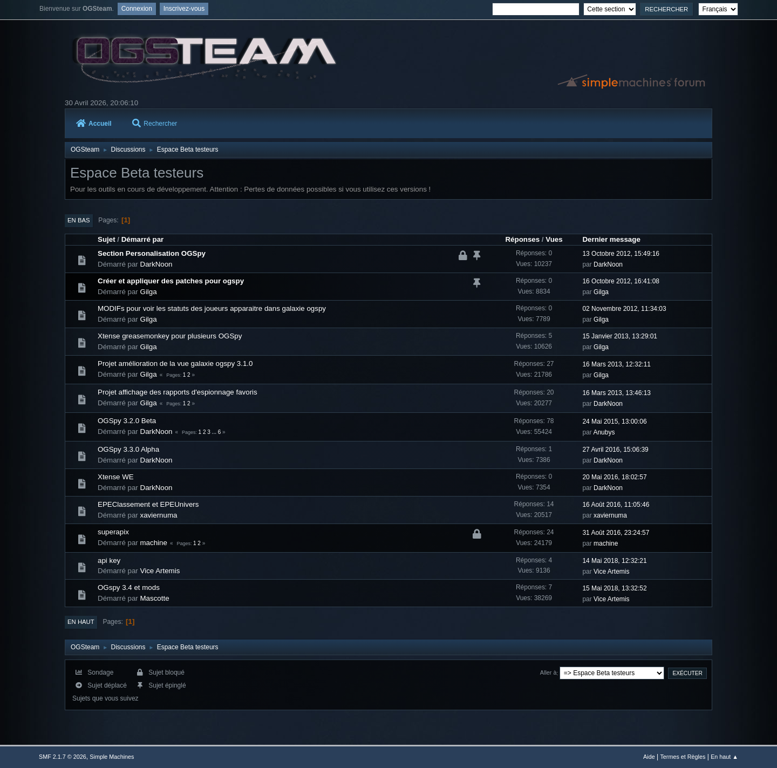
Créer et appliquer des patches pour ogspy (171, 281)
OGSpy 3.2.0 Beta (127, 421)
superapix (113, 532)
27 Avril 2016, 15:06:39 (615, 449)
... (215, 432)
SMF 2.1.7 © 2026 (62, 756)
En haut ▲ (724, 756)
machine (153, 543)
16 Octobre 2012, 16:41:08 (620, 281)
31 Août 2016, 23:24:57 (615, 532)
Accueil (94, 123)
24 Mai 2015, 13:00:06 (614, 421)
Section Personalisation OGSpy (152, 253)
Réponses (522, 239)
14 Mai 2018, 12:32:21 (614, 561)
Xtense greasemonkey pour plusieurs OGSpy (170, 336)
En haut (80, 622)
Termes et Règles (682, 756)
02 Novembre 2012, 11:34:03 (624, 308)
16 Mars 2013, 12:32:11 (616, 364)
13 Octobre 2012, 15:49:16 (620, 253)
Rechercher (154, 123)
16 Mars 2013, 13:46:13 (616, 393)
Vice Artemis (160, 571)
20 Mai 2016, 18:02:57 (614, 477)
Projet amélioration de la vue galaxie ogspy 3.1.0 (175, 363)
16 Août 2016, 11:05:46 (615, 504)
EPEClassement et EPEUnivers (148, 504)
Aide (649, 756)
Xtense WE (116, 477)
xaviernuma (159, 515)
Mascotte (154, 598)
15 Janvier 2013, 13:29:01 (619, 336)
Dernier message (611, 239)
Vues (554, 239)
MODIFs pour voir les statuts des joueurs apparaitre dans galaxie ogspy (212, 308)
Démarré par (142, 239)
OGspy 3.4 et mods (129, 587)
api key (109, 560)
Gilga (148, 292)
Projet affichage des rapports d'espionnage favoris (177, 392)
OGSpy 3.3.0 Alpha (128, 449)
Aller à (548, 673)
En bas (78, 220)
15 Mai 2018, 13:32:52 (614, 588)
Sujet (106, 239)
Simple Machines (112, 756)
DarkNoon (156, 264)
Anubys (604, 432)
